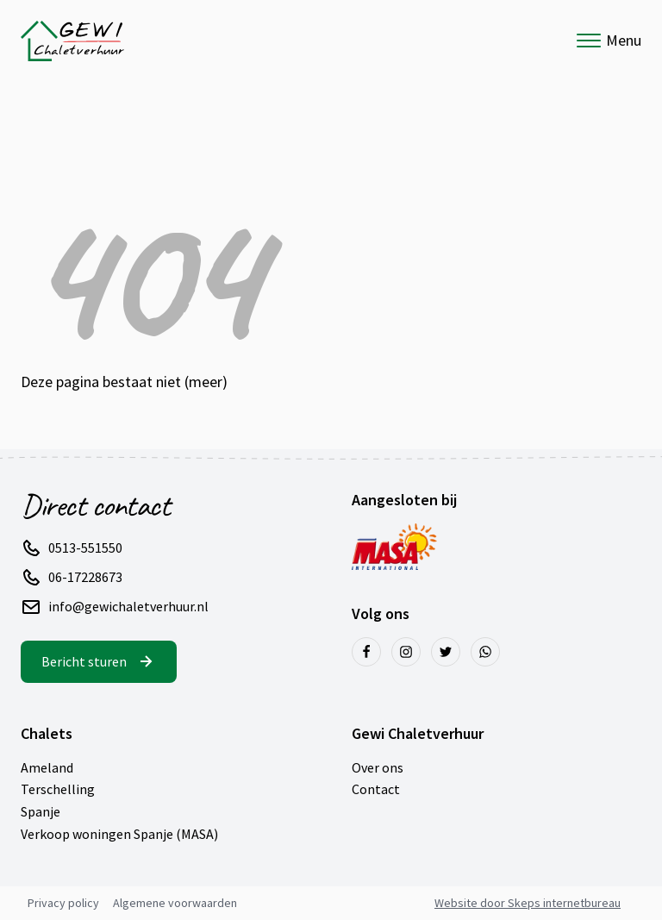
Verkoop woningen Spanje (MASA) (119, 833)
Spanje (40, 811)
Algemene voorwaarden (175, 903)
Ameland (47, 767)
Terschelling (58, 789)
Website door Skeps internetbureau (527, 903)
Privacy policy (63, 903)
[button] (82, 548)
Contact (376, 789)
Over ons (377, 767)
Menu (609, 40)
